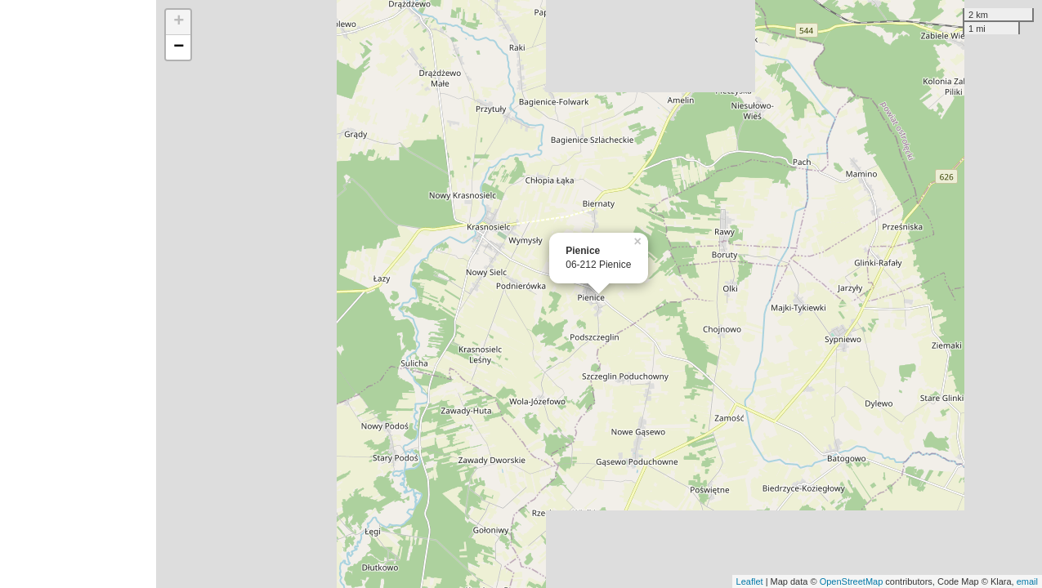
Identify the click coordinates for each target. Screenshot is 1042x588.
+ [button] (178, 22)
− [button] (178, 47)
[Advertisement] (78, 294)
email (1027, 581)
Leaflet (749, 581)
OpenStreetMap (851, 581)
